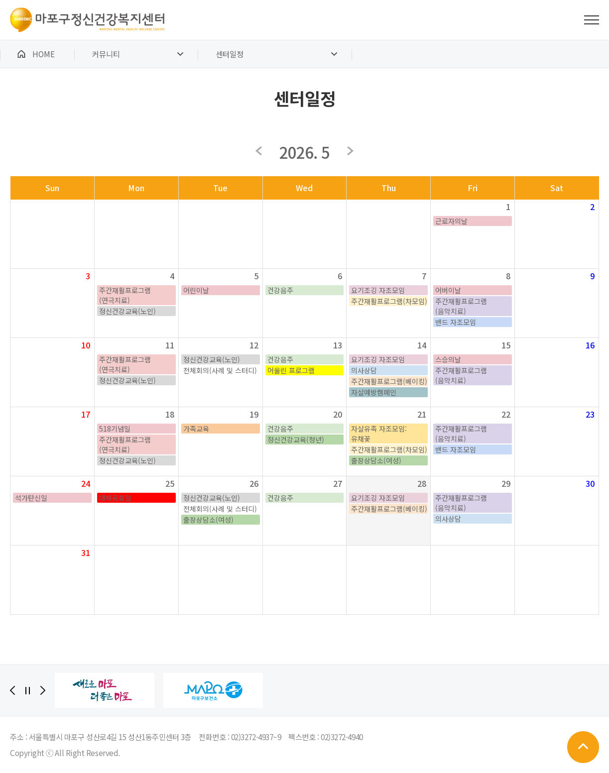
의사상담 (364, 370)
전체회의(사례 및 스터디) (220, 370)
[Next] (42, 690)
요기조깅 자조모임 (378, 290)
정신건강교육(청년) (295, 439)
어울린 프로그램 (291, 370)
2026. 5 (304, 151)
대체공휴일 (115, 498)
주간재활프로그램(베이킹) (389, 381)
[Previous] (12, 690)
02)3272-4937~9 (256, 736)
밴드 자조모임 (455, 322)
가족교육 (196, 429)
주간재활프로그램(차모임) (389, 301)
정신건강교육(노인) (127, 311)
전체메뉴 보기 (591, 19)
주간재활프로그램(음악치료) (461, 306)
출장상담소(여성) (376, 460)
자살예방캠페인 (373, 392)
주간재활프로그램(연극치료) (125, 295)
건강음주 (280, 290)
